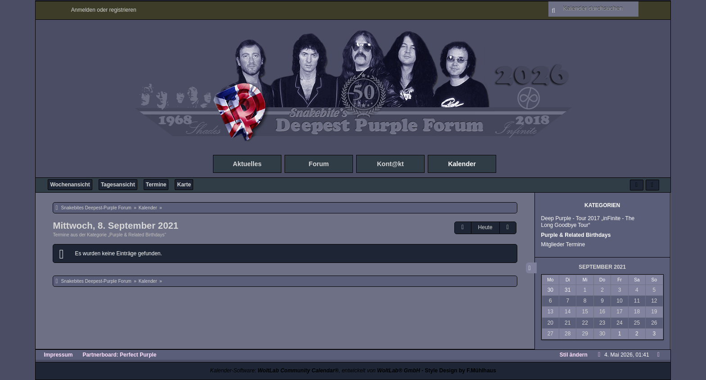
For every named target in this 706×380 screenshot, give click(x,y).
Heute (485, 227)
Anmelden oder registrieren (103, 10)
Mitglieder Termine (563, 244)
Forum (319, 163)
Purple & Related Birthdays (576, 235)
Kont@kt (390, 163)
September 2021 (602, 267)
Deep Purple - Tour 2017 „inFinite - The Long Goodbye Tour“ (588, 221)
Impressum (58, 355)
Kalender (462, 163)
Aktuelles (247, 163)
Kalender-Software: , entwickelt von (315, 370)
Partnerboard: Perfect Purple (119, 355)
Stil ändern (574, 355)
